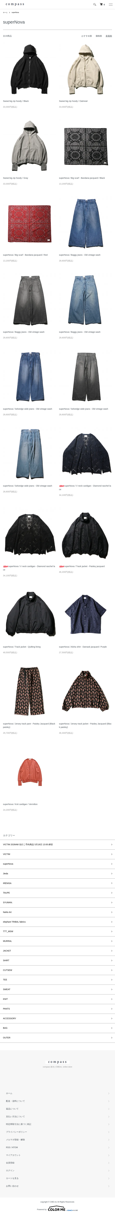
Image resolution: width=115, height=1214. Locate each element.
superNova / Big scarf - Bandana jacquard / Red (25, 255)
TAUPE (6, 893)
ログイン (10, 1170)
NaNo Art (7, 912)
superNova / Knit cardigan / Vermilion (20, 804)
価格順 (99, 36)
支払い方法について (15, 1116)
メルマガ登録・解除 (15, 1139)
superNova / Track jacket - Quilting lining (22, 647)
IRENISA (7, 883)
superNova (15, 12)
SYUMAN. (8, 902)
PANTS (6, 1009)
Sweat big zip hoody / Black (16, 101)
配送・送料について (15, 1101)
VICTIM (6, 854)
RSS (8, 1147)
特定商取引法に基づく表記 (18, 1124)
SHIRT (6, 960)
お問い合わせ (12, 1186)
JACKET (7, 951)
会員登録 (10, 1163)
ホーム (5, 12)
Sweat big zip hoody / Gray (15, 178)
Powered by (57, 1208)
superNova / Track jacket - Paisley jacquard (82, 566)
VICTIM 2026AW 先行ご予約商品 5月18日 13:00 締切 (28, 844)
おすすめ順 (86, 36)
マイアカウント (13, 1155)
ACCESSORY (9, 1018)
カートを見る (12, 1178)
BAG (5, 1028)
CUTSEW (7, 970)
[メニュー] (110, 4)
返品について (12, 1109)
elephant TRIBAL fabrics (14, 922)
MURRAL (7, 941)
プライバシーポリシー (16, 1132)
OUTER (6, 1037)
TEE (5, 979)
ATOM (15, 1147)
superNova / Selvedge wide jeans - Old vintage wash (27, 409)
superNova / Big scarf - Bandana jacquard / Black (82, 178)
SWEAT (6, 989)
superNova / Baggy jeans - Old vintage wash (79, 255)
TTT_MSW (8, 931)
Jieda (5, 873)
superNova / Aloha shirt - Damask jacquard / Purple (83, 647)
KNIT (5, 999)
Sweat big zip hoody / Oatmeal (73, 101)
